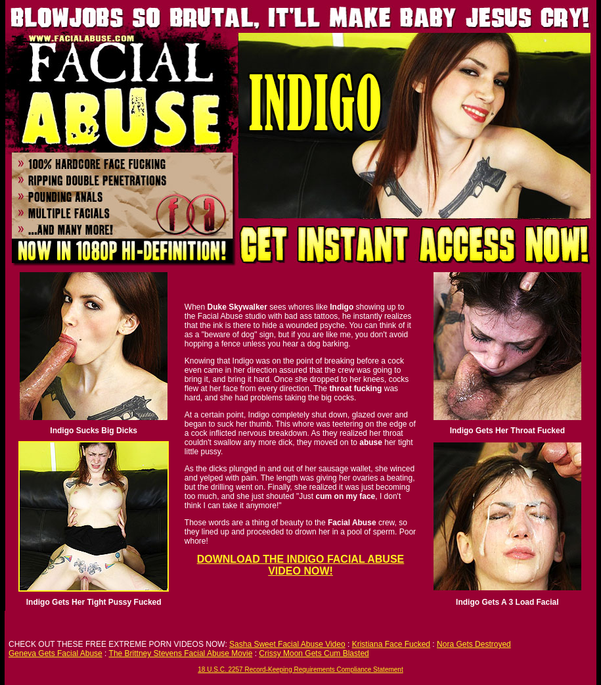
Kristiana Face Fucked (391, 644)
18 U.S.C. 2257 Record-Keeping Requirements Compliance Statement (300, 669)
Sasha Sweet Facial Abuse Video (287, 644)
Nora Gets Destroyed (474, 644)
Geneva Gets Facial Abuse (55, 653)
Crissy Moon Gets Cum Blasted (313, 653)
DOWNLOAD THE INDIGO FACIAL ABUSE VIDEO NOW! (301, 565)
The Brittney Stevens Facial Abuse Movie (181, 653)
